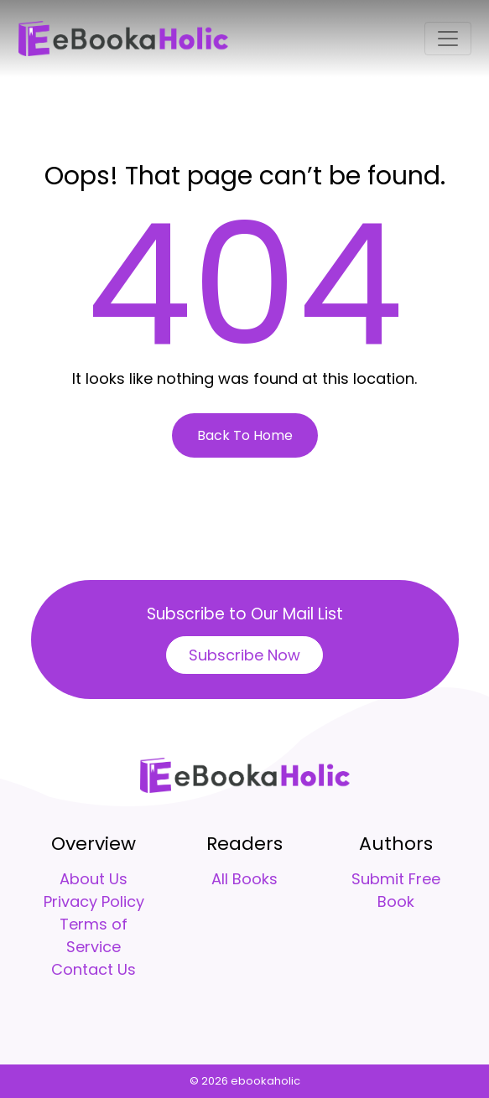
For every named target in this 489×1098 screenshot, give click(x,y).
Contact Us (93, 969)
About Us (93, 878)
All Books (244, 878)
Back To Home (245, 435)
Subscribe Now (244, 655)
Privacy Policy (94, 901)
